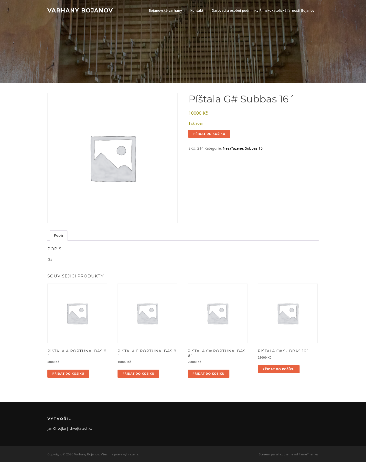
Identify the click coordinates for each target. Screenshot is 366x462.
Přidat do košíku (209, 134)
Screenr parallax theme (276, 454)
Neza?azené (233, 148)
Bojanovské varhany (165, 10)
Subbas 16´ (254, 148)
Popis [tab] (59, 235)
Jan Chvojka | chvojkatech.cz (70, 428)
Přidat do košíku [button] (68, 373)
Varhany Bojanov (80, 10)
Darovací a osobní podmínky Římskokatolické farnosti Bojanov (263, 10)
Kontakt (197, 10)
